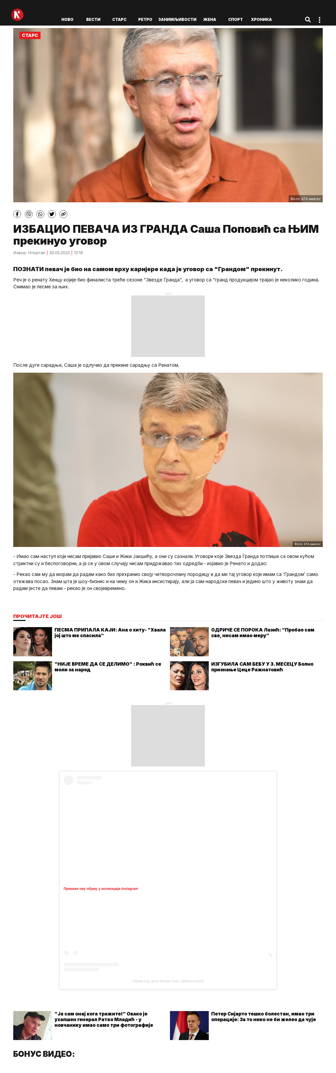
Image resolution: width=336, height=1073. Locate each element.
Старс (119, 19)
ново (67, 19)
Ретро (145, 19)
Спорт (235, 19)
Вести (93, 19)
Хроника (261, 19)
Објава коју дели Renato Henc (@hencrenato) (168, 981)
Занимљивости (177, 19)
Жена (209, 19)
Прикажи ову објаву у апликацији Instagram (101, 889)
